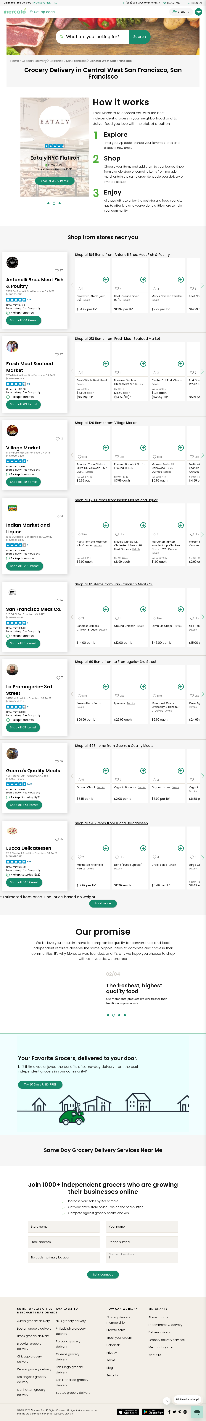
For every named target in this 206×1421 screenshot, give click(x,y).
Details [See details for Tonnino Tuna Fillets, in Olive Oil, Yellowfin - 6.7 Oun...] (89, 471)
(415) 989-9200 (15, 455)
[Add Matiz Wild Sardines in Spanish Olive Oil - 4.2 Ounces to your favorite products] (194, 456)
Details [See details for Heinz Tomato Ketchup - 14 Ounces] (98, 545)
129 (106, 422)
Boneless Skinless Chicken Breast (125, 382)
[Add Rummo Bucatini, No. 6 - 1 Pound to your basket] (143, 448)
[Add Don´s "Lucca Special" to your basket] (143, 848)
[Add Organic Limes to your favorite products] (156, 779)
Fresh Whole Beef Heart (92, 380)
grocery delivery (33, 1321)
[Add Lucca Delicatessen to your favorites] (59, 839)
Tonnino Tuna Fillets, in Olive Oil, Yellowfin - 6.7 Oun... (92, 468)
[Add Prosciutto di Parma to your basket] (106, 687)
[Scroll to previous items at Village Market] (72, 455)
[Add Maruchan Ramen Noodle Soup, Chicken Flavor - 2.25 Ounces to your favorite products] (155, 534)
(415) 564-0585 (15, 778)
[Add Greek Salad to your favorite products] (156, 857)
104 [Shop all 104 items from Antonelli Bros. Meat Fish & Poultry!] (23, 320)
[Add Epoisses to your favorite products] (119, 695)
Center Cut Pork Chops (167, 380)
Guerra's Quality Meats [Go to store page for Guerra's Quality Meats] (33, 770)
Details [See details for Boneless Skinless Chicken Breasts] (103, 629)
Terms (111, 1360)
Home (14, 61)
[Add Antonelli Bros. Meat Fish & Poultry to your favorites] (59, 270)
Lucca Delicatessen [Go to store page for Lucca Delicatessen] (28, 848)
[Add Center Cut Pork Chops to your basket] (181, 364)
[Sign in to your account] (181, 12)
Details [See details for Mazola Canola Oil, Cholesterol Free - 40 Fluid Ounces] (136, 549)
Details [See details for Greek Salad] (172, 864)
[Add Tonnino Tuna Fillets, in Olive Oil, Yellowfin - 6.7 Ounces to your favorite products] (82, 456)
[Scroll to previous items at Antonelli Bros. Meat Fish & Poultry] (72, 285)
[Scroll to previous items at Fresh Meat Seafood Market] (72, 371)
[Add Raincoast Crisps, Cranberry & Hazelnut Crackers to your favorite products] (157, 695)
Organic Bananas (126, 787)
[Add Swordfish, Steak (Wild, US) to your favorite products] (80, 288)
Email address (41, 1242)
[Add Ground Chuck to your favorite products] (81, 779)
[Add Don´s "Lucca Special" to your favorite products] (119, 857)
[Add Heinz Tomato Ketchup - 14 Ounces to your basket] (106, 525)
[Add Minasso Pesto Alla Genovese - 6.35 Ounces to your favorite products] (157, 456)
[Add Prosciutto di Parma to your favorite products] (82, 695)
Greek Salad (160, 865)
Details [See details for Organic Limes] (175, 787)
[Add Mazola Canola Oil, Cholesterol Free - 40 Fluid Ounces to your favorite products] (119, 534)
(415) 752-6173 (14, 294)
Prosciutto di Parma (90, 703)
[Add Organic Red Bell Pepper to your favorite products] (192, 779)
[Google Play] (153, 1412)
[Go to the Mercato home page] (15, 11)
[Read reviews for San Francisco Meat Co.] (17, 623)
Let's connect (103, 1274)
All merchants (158, 1317)
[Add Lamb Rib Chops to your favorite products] (157, 618)
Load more (103, 903)
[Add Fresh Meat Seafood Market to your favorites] (59, 354)
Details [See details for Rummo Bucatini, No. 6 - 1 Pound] (129, 468)
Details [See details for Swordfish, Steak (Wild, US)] (86, 300)
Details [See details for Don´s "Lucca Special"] (118, 868)
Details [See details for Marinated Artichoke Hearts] (90, 868)
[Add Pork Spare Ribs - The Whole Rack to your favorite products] (193, 372)
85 (114, 584)
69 (115, 661)
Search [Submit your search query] (139, 36)
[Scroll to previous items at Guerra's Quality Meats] (72, 775)
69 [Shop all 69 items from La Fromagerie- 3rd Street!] (23, 727)
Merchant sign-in (161, 1347)
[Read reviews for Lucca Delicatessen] (18, 862)
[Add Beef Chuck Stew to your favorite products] (193, 288)
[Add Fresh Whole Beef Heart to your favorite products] (80, 372)
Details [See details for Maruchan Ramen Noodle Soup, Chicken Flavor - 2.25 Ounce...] (155, 553)
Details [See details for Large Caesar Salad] (193, 868)
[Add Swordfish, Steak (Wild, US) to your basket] (106, 280)
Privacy (112, 1353)
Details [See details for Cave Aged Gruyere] (193, 707)
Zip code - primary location (50, 1257)
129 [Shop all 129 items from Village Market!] (23, 482)
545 (111, 823)
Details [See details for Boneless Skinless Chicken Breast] (139, 384)
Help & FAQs (171, 2)
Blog (110, 1368)
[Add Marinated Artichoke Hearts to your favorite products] (81, 857)
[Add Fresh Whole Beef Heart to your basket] (106, 364)
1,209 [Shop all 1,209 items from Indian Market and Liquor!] (24, 566)
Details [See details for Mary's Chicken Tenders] (155, 300)
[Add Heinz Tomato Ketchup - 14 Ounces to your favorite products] (82, 534)
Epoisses (120, 703)
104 (122, 254)
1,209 (116, 500)
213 (117, 338)
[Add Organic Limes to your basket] (181, 771)
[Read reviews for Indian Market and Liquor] (17, 546)
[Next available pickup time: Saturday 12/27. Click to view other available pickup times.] (24, 797)
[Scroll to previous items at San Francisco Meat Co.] (72, 617)
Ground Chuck (87, 787)
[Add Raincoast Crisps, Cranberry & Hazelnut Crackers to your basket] (181, 687)
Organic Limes (162, 787)
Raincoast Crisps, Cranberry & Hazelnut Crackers (166, 706)
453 (114, 745)
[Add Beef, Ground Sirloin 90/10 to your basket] (143, 280)
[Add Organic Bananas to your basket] (143, 771)
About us (155, 1355)
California (56, 61)
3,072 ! (80, 181)
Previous (103, 994)
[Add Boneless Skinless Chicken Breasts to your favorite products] (81, 618)
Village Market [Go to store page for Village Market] (23, 448)
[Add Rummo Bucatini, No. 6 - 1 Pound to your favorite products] (119, 456)
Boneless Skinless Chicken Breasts (88, 627)
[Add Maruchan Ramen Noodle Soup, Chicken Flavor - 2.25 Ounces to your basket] (181, 525)
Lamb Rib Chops (163, 626)
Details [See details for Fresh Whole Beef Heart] (80, 384)
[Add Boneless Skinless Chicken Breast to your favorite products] (117, 372)
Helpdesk (113, 1345)
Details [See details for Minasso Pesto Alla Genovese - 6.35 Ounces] (167, 471)
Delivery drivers (159, 1332)
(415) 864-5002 (15, 701)
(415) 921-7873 (14, 856)
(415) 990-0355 (15, 540)
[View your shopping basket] (198, 12)
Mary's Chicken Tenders (167, 296)
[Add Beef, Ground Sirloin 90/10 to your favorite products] (118, 288)
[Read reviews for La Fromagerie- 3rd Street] (17, 707)
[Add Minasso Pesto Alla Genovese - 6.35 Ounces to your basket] (181, 448)
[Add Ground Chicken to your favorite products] (117, 618)
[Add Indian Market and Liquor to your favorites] (60, 516)
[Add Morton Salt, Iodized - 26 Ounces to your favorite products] (194, 534)
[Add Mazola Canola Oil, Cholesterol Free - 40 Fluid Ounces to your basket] (143, 525)
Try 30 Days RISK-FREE (40, 1084)
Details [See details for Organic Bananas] (142, 787)
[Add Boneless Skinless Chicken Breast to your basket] (143, 364)
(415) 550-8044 (15, 378)
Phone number (119, 1242)
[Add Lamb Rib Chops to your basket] (181, 609)
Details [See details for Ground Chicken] (140, 626)
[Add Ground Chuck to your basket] (106, 771)
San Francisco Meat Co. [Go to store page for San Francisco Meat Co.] (33, 609)
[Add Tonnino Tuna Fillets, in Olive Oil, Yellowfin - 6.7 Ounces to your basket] (106, 448)
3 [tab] (60, 203)
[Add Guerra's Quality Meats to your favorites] (59, 761)
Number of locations (121, 1254)
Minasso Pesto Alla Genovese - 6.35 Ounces (163, 468)
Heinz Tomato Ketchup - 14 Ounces (92, 543)
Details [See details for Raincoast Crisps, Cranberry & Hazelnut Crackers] (168, 710)
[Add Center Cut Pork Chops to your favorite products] (156, 372)
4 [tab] (125, 1015)
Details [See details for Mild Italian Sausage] (193, 629)
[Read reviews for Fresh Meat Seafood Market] (18, 385)
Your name (117, 1226)
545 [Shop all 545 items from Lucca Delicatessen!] (24, 882)
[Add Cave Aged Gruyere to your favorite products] (194, 695)
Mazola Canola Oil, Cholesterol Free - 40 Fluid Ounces (128, 545)
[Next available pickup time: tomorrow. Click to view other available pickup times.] (20, 313)
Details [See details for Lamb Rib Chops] (178, 626)
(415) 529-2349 (14, 617)
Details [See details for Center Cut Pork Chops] (155, 384)
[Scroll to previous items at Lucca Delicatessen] (72, 857)
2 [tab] (54, 203)
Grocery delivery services (167, 1340)
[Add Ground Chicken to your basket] (143, 609)
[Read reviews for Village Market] (17, 462)
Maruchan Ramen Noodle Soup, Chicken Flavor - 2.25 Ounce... (166, 545)
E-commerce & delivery (165, 1325)
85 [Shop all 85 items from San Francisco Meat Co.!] (23, 643)
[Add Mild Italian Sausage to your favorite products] (194, 618)
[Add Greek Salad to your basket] (181, 848)
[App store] (128, 1412)
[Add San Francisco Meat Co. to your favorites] (59, 600)
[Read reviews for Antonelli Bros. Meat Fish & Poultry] (18, 300)
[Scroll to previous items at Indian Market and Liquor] (72, 534)
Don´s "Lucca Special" (128, 865)
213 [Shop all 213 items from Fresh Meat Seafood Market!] (23, 404)
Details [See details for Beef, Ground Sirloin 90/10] (126, 300)
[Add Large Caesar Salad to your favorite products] (193, 857)
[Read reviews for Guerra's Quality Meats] (19, 785)
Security (112, 1375)
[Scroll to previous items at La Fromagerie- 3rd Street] (72, 694)
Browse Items (116, 1330)
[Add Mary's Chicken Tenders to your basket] (181, 280)
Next (183, 994)
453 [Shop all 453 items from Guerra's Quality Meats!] (24, 805)
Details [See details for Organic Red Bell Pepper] (193, 791)
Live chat (195, 2)
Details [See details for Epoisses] (131, 703)
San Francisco (76, 61)
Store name (39, 1226)
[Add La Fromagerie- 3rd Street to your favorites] (60, 677)
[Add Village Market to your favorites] (59, 438)
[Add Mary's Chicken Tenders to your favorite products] (156, 288)
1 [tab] (48, 203)
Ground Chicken (125, 626)
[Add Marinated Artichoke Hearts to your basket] (106, 848)
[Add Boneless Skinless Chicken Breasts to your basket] (106, 609)
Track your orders (119, 1338)
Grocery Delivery (34, 61)
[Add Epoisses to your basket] (143, 687)
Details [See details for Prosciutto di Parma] (80, 707)
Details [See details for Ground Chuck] (101, 787)
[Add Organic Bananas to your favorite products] (118, 779)
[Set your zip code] (42, 11)
